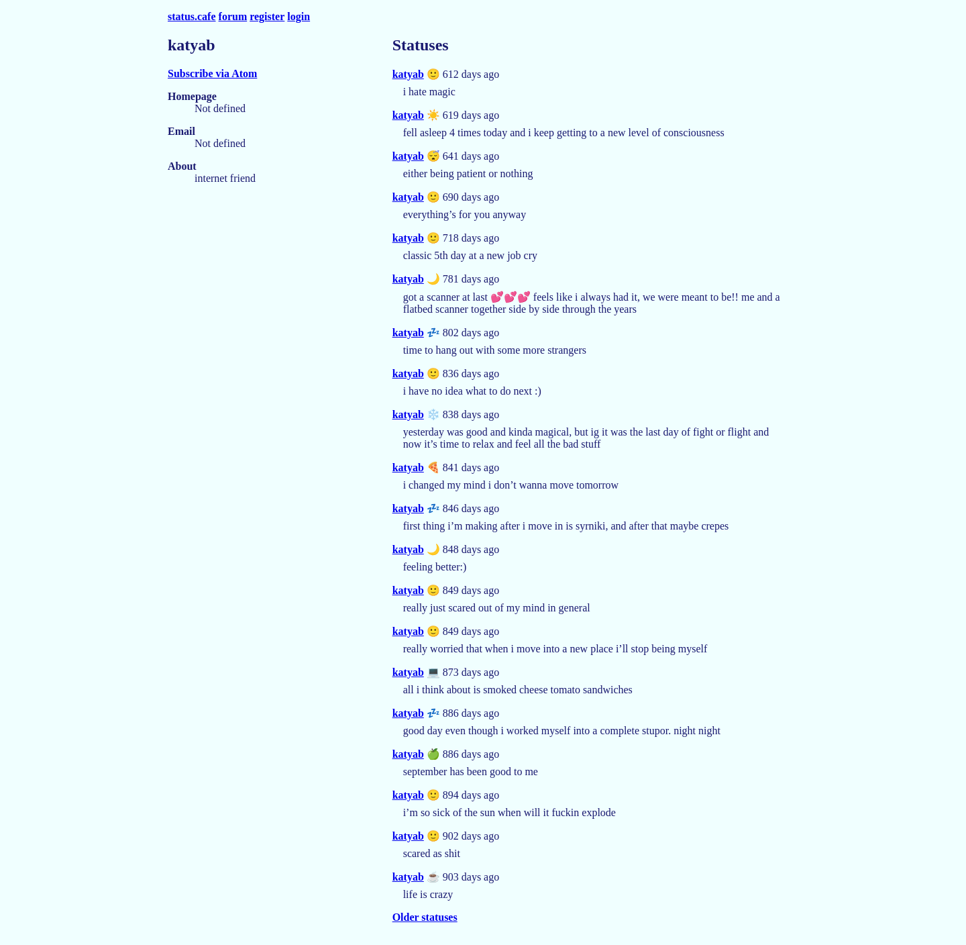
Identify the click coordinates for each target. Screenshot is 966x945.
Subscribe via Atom (212, 73)
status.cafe (192, 16)
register (267, 16)
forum (233, 16)
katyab (408, 74)
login (298, 16)
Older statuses (425, 917)
